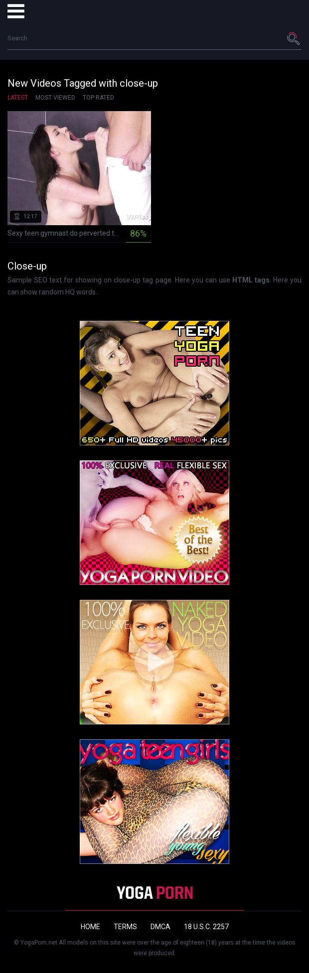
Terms (125, 927)
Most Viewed (55, 97)
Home (90, 927)
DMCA (160, 927)
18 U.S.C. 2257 (206, 927)
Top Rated (98, 97)
